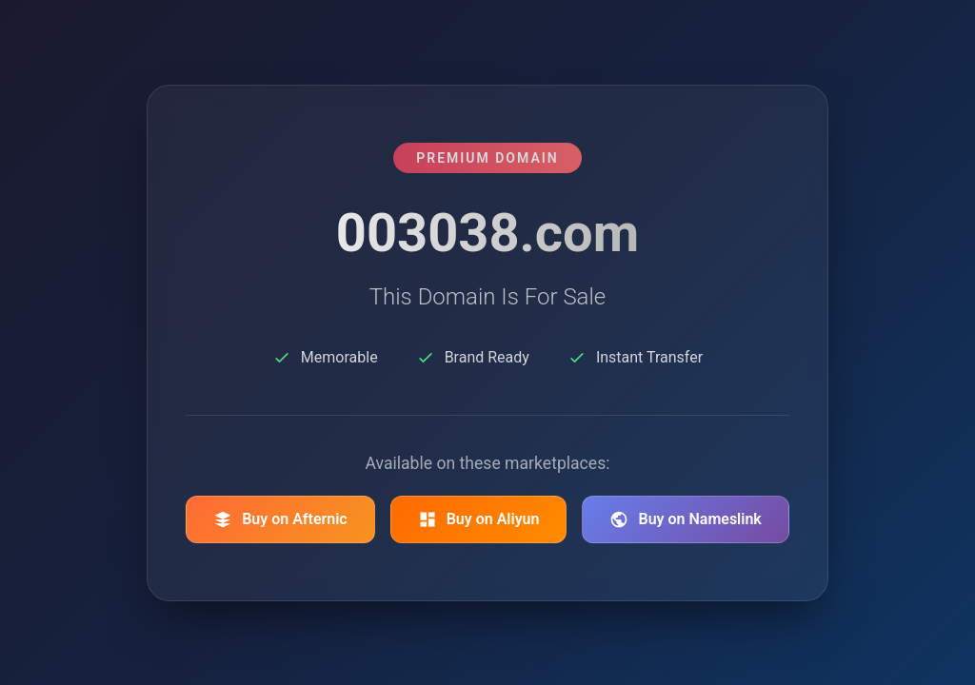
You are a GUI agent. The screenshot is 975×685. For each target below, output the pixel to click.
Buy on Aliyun (479, 519)
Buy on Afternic (280, 519)
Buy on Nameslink (685, 519)
